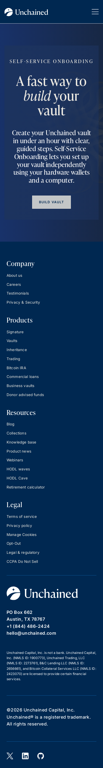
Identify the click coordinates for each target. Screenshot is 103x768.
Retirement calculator (26, 487)
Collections (16, 433)
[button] (95, 12)
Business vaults (20, 385)
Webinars (15, 460)
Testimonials (18, 293)
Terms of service (22, 516)
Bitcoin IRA (16, 368)
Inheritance (17, 350)
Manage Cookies (22, 534)
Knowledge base (21, 442)
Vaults (12, 340)
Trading (13, 359)
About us (14, 275)
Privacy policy (19, 525)
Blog (11, 424)
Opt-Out (14, 543)
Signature (15, 332)
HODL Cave (17, 478)
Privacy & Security (23, 302)
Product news (19, 451)
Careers (14, 284)
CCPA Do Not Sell (22, 561)
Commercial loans (23, 376)
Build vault (51, 202)
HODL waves (18, 469)
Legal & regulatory (23, 552)
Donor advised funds (25, 395)
